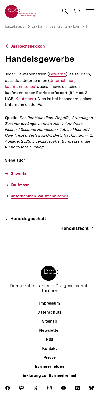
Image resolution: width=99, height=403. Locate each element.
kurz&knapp (15, 26)
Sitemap (49, 321)
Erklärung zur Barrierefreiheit (49, 375)
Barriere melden (49, 366)
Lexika (37, 26)
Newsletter (49, 330)
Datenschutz (49, 312)
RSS (49, 339)
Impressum (49, 303)
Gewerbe (57, 74)
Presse (49, 357)
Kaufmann (24, 98)
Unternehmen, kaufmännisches (39, 196)
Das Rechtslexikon (64, 26)
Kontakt (49, 348)
